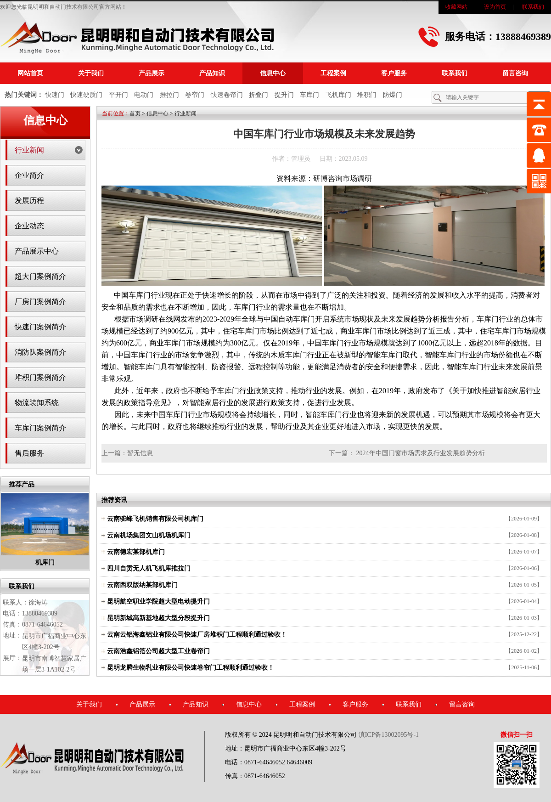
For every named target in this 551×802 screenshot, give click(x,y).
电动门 (143, 94)
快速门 (54, 94)
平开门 (118, 94)
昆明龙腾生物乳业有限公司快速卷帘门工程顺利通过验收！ (190, 667)
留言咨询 (515, 73)
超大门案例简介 (40, 276)
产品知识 (212, 73)
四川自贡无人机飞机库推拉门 (149, 568)
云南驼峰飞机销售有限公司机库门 (155, 518)
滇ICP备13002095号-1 (389, 734)
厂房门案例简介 (40, 301)
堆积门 (367, 94)
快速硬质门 (86, 94)
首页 (135, 113)
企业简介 (29, 175)
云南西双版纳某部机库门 (142, 585)
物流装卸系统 (37, 403)
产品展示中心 (37, 251)
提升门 (284, 94)
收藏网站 (456, 7)
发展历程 (29, 200)
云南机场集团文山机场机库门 (149, 535)
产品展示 (151, 73)
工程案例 (333, 73)
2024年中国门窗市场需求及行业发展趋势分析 (420, 453)
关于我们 (91, 73)
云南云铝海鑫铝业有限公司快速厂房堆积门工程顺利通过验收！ (197, 634)
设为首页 (495, 7)
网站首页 (30, 73)
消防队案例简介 (40, 352)
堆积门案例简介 (40, 377)
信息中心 (273, 73)
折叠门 (258, 94)
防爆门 (392, 94)
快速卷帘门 (227, 94)
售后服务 (29, 453)
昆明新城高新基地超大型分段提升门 (158, 618)
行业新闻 (29, 150)
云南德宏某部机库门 (136, 551)
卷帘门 (194, 94)
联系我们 (533, 7)
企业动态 (29, 226)
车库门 (309, 94)
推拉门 (169, 94)
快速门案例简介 (40, 327)
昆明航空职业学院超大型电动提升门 (158, 601)
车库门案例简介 (40, 428)
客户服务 (394, 73)
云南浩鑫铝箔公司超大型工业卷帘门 (158, 651)
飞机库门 (338, 94)
